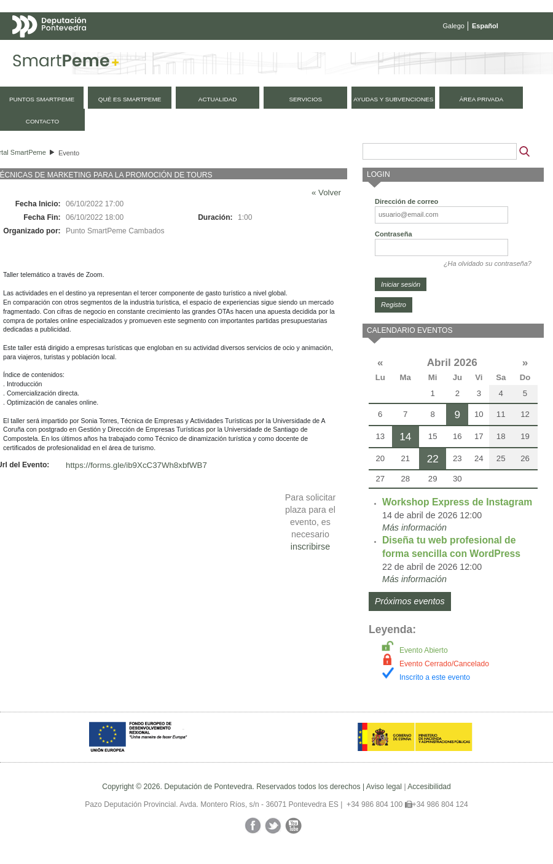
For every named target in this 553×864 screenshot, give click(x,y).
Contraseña (393, 234)
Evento (68, 153)
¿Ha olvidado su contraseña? (487, 263)
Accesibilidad (429, 786)
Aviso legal (384, 786)
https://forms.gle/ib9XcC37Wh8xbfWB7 (136, 465)
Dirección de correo (406, 201)
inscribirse (310, 546)
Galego (454, 25)
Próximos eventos (410, 601)
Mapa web (133, 50)
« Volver (326, 192)
